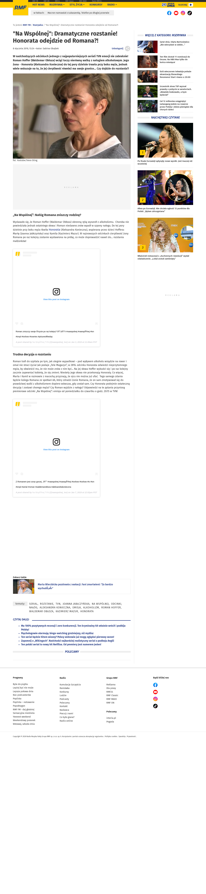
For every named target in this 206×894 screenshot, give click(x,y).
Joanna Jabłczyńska (76, 603)
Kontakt (64, 706)
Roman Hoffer (111, 607)
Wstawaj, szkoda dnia (24, 724)
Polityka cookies (111, 736)
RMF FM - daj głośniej (23, 709)
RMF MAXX (83, 1)
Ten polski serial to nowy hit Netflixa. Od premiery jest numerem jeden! (61, 644)
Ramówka (65, 688)
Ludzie (63, 695)
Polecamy (65, 702)
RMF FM (35, 1)
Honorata (54, 229)
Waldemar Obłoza (41, 611)
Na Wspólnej (100, 603)
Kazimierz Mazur (67, 611)
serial (33, 603)
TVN (58, 603)
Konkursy (96, 4)
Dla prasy (111, 688)
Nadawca (64, 710)
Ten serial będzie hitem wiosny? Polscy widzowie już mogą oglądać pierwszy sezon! (67, 637)
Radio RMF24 (97, 1)
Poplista (17, 698)
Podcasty (64, 699)
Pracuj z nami (66, 713)
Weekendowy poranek (24, 720)
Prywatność (131, 736)
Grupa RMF (112, 678)
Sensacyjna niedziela (24, 713)
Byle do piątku (20, 684)
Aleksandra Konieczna (55, 607)
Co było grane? (67, 717)
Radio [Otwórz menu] (111, 4)
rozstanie (46, 603)
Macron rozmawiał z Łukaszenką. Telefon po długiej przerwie (78, 12)
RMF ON (46, 1)
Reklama (110, 684)
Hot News (38, 4)
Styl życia (76, 4)
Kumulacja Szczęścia (70, 684)
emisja (77, 607)
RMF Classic (69, 1)
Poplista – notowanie (23, 702)
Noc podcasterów (22, 695)
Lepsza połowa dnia (23, 691)
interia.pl (111, 718)
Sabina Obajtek (51, 48)
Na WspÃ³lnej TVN (40, 342)
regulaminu (98, 736)
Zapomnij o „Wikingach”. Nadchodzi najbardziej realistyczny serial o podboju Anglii (67, 640)
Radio (63, 678)
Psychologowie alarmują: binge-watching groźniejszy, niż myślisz (57, 633)
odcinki (116, 603)
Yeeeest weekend (22, 716)
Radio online (66, 720)
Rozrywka (55, 4)
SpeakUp (122, 736)
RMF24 (57, 1)
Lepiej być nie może (23, 687)
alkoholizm (91, 607)
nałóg (33, 607)
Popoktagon (19, 705)
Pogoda (110, 721)
